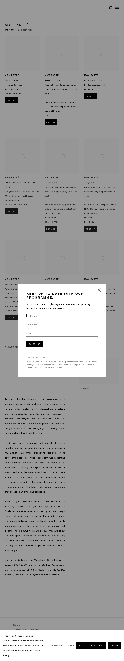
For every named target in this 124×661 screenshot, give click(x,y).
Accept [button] (114, 646)
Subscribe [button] (34, 344)
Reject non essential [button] (91, 646)
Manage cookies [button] (63, 645)
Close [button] (98, 291)
